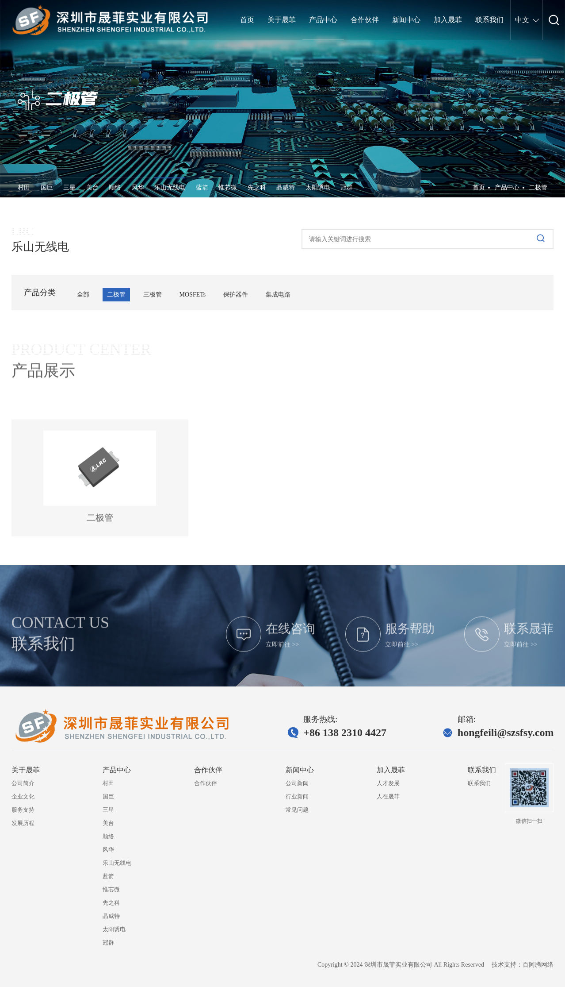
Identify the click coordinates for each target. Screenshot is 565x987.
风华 (138, 187)
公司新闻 (297, 783)
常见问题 (297, 809)
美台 (92, 187)
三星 (69, 187)
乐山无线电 (169, 187)
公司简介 (22, 783)
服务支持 (22, 809)
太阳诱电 (317, 187)
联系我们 (479, 783)
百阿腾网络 (538, 964)
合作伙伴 (205, 783)
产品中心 (507, 187)
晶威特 (285, 187)
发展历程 (22, 823)
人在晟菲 (388, 796)
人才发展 (388, 783)
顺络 (115, 187)
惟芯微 (227, 187)
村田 (24, 187)
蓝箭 (202, 187)
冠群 (346, 187)
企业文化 (22, 796)
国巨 (47, 187)
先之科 (257, 187)
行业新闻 (297, 796)
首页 (479, 187)
